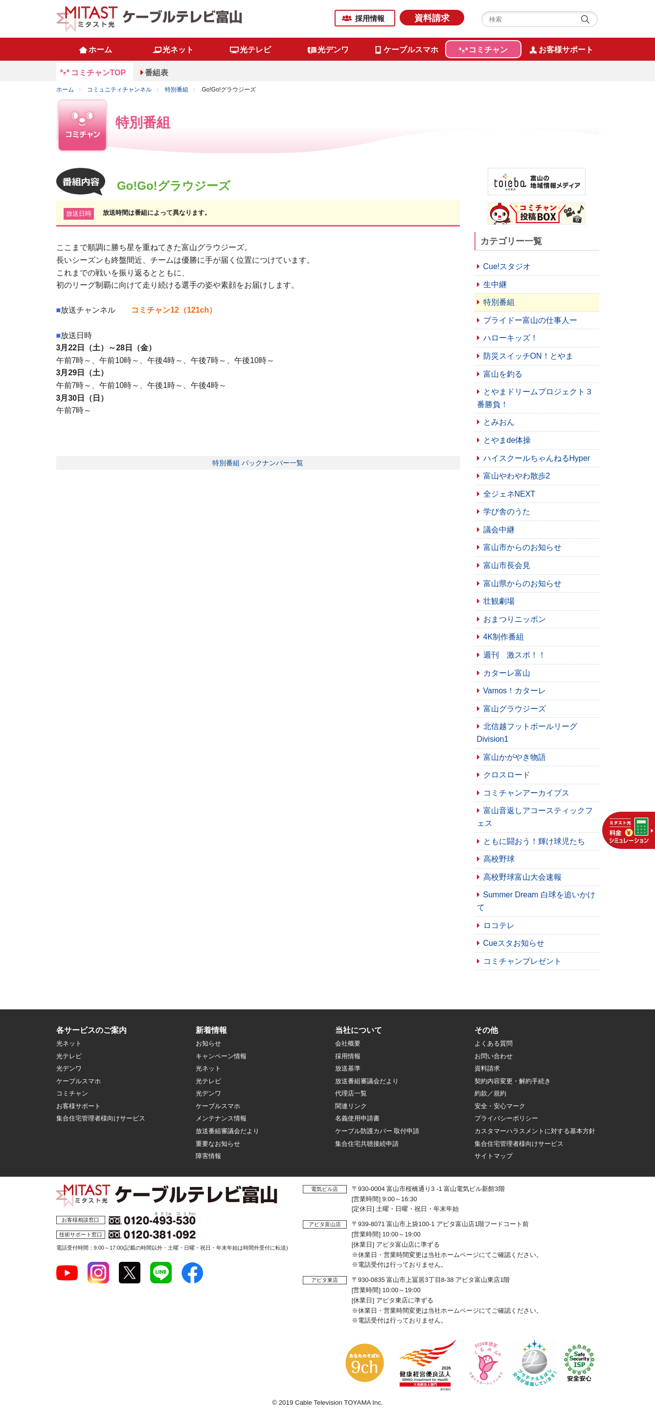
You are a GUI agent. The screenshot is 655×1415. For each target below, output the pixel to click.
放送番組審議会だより (227, 1131)
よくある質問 (493, 1043)
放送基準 (348, 1068)
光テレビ (69, 1056)
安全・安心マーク (499, 1106)
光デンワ (69, 1068)
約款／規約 (490, 1093)
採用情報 (369, 18)
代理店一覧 (351, 1093)
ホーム (65, 89)
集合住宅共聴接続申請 (367, 1143)
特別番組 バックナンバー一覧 (257, 463)
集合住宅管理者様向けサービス (100, 1118)
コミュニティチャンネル (119, 89)
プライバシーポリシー (506, 1118)
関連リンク (351, 1106)
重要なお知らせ (218, 1143)
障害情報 (208, 1156)
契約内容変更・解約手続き (512, 1081)
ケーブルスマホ (78, 1081)
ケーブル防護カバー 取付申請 (377, 1131)
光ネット (69, 1043)
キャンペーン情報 (221, 1056)
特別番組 (176, 89)
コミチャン (72, 1093)
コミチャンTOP (98, 72)
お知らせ (208, 1043)
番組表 (156, 72)
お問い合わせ (493, 1056)
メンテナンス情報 (221, 1118)
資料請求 (432, 18)
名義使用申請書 (357, 1118)
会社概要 (348, 1043)
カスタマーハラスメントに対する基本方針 (534, 1131)
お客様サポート (78, 1106)
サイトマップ (493, 1156)
